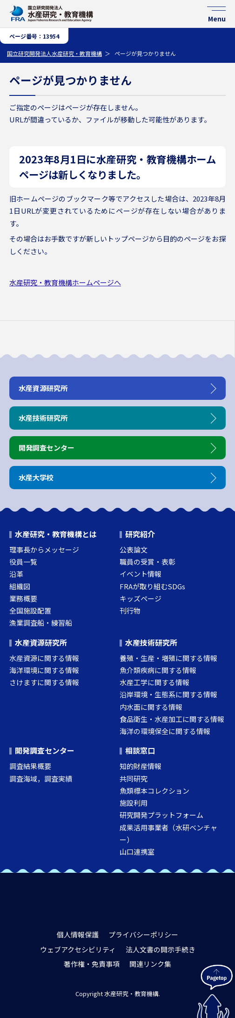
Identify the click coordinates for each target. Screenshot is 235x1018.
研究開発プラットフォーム (161, 815)
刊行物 (130, 610)
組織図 (19, 586)
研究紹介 (140, 533)
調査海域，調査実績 (40, 778)
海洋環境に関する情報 (44, 670)
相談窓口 (140, 750)
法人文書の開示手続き (160, 949)
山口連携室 (137, 851)
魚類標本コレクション (154, 791)
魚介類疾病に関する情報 (158, 670)
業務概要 (23, 598)
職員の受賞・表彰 (147, 561)
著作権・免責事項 (92, 964)
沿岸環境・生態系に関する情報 (168, 694)
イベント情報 (140, 574)
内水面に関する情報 (151, 707)
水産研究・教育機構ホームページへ (65, 282)
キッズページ (140, 598)
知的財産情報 (140, 766)
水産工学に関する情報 (154, 682)
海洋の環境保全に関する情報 (165, 731)
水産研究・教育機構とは (56, 533)
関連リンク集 (150, 964)
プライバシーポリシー (143, 934)
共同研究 (134, 778)
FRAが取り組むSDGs (152, 586)
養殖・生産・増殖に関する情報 (168, 658)
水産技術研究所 (151, 642)
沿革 (16, 574)
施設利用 (134, 803)
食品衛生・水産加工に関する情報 (172, 719)
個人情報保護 (78, 934)
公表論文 (134, 549)
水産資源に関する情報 (44, 658)
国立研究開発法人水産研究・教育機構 (54, 53)
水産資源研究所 (41, 642)
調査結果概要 (30, 766)
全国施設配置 (30, 610)
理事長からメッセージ (44, 549)
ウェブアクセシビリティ (78, 949)
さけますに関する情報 (44, 682)
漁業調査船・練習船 (40, 622)
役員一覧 (23, 561)
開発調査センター (44, 750)
